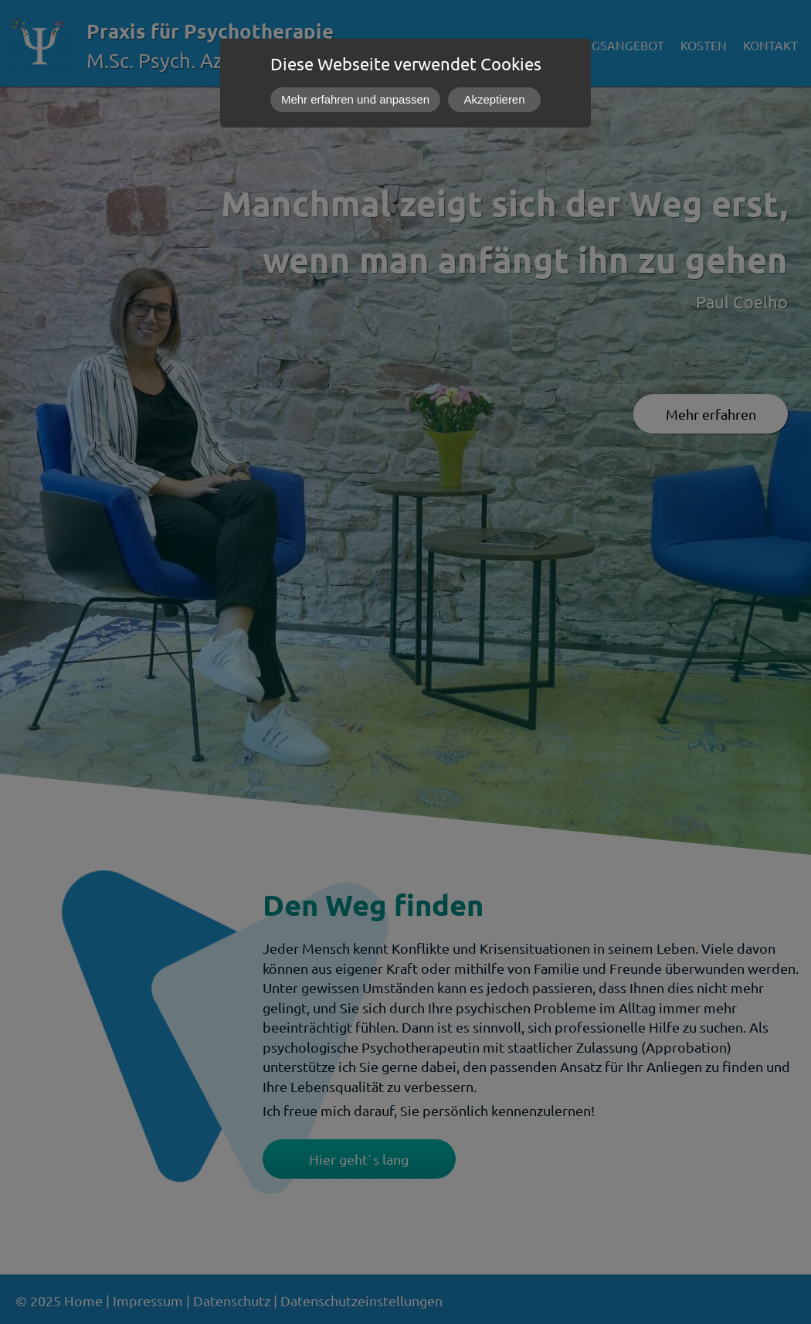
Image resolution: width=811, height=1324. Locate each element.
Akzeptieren (494, 99)
